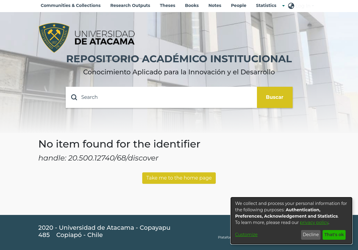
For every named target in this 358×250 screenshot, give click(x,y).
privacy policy (314, 222)
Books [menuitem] (192, 5)
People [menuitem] (238, 5)
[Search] (161, 97)
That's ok (334, 234)
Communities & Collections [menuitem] (71, 5)
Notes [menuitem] (215, 5)
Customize (246, 234)
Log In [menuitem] (302, 6)
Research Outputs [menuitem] (130, 5)
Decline (311, 234)
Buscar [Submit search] (275, 97)
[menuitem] (268, 5)
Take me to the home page (179, 178)
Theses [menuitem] (167, 5)
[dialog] (291, 220)
